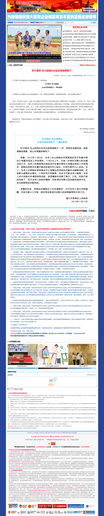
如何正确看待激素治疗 (53, 366)
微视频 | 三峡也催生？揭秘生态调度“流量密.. (59, 57)
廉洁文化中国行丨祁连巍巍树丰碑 (36, 57)
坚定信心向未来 (80, 27)
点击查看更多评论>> (91, 374)
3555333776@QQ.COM (21, 22)
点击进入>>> (42, 22)
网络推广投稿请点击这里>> (88, 65)
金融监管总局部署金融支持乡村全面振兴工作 (79, 46)
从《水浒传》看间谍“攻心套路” (16, 57)
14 (56, 55)
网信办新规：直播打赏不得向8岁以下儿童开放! (80, 37)
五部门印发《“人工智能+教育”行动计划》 (78, 40)
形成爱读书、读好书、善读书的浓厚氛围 (78, 31)
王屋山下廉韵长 (83, 366)
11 (49, 55)
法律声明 (41, 432)
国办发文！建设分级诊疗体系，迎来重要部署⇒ (80, 43)
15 (59, 55)
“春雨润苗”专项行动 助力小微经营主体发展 (78, 54)
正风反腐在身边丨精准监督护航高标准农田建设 (80, 51)
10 (46, 55)
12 (51, 55)
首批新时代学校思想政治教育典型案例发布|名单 (80, 60)
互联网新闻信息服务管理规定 (36, 399)
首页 (10, 65)
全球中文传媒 (22, 5)
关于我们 (29, 432)
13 (54, 55)
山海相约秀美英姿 (77, 75)
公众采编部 (35, 432)
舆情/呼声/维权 (18, 65)
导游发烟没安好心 (23, 366)
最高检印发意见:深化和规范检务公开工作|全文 (79, 57)
